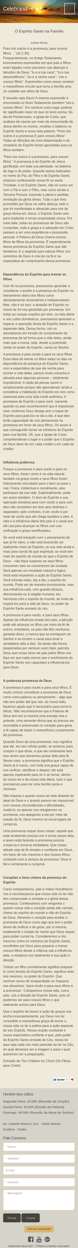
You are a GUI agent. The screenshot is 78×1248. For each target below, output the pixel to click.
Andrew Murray (39, 42)
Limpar (30, 1218)
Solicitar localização (39, 1228)
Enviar (11, 1218)
